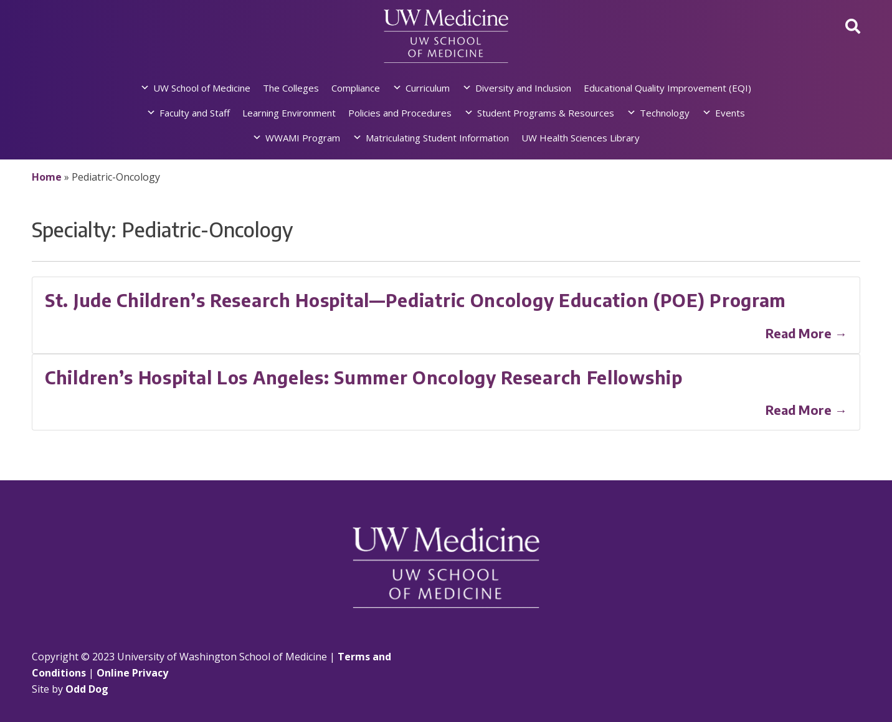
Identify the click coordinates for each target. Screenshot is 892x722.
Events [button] (730, 113)
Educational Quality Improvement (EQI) (667, 88)
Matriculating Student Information (437, 137)
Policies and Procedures (400, 113)
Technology (665, 113)
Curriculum (428, 88)
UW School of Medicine (201, 88)
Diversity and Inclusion (523, 88)
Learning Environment (289, 113)
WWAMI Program (302, 137)
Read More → (806, 333)
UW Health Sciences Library (580, 137)
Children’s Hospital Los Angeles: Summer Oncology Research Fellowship (364, 377)
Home (47, 177)
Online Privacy (132, 673)
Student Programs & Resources (545, 113)
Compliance (355, 88)
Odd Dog (86, 689)
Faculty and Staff (194, 113)
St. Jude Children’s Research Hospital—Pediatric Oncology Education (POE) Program (415, 300)
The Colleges (291, 88)
